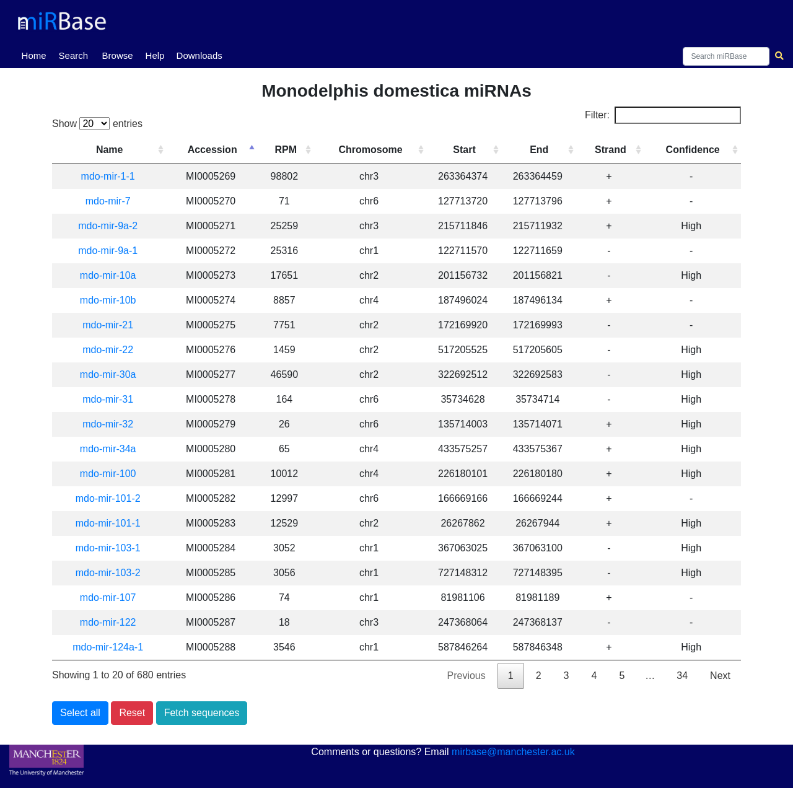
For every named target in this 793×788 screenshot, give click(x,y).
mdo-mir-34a (108, 449)
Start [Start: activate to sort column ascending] (464, 149)
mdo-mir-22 (107, 349)
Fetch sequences (202, 712)
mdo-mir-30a (108, 374)
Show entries (97, 123)
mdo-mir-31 (107, 399)
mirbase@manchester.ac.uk (513, 751)
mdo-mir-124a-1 (107, 647)
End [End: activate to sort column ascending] (539, 149)
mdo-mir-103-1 (108, 548)
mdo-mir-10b (108, 300)
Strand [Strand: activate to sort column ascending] (610, 149)
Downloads (199, 55)
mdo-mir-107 (108, 597)
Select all (80, 712)
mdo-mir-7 (108, 201)
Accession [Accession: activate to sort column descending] (212, 149)
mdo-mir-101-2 (108, 498)
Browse (117, 55)
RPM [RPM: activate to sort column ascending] (286, 149)
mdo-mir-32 (107, 424)
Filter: (663, 115)
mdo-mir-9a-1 (108, 250)
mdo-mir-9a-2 (108, 226)
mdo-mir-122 (108, 622)
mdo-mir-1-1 (108, 176)
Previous (466, 675)
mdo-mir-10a (108, 275)
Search (74, 55)
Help (155, 55)
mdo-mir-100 (108, 473)
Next (720, 675)
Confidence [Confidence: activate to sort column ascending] (693, 149)
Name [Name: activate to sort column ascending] (109, 149)
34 (682, 675)
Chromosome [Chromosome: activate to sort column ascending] (370, 149)
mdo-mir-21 (107, 325)
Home (36, 54)
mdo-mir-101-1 (108, 523)
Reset (132, 712)
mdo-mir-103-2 (108, 572)
